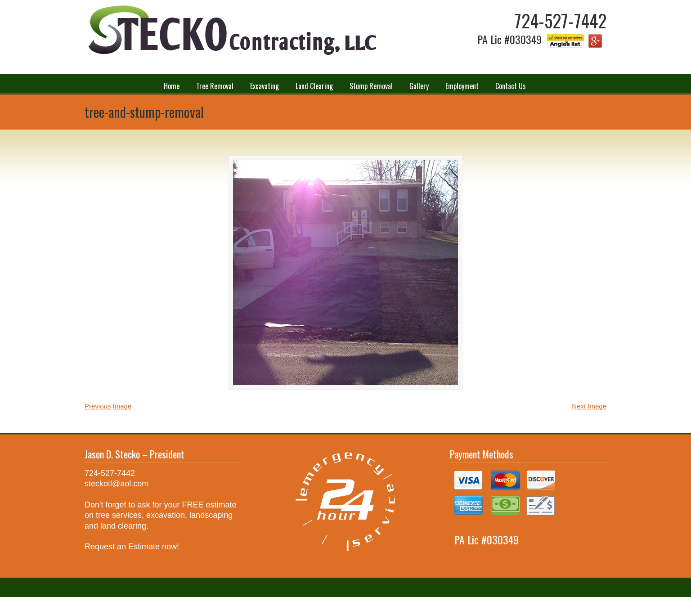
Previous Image (108, 406)
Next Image (589, 406)
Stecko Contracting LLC (231, 31)
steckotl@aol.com (116, 483)
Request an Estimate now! (132, 546)
